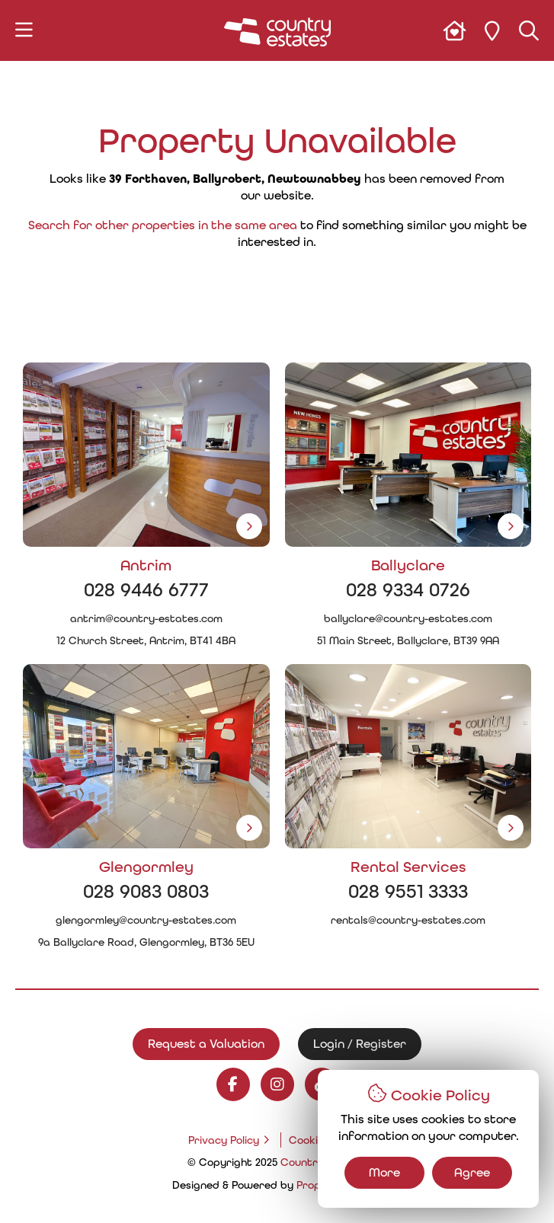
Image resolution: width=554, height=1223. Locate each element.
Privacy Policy (223, 1140)
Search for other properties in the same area (162, 225)
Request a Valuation (206, 1043)
